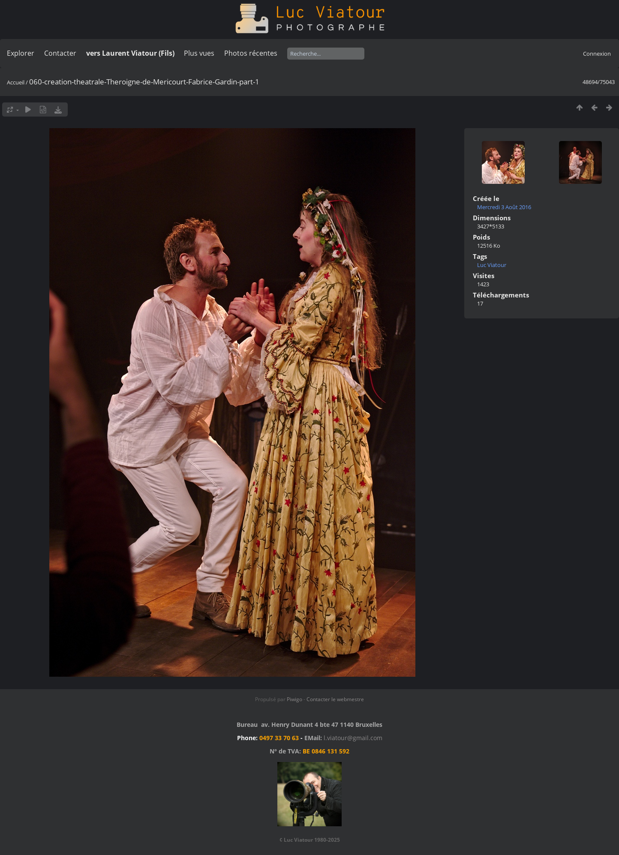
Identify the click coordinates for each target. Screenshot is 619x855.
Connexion (597, 53)
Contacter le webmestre (335, 699)
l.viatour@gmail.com (353, 738)
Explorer (20, 53)
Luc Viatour (491, 265)
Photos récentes (250, 53)
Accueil (15, 82)
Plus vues (199, 53)
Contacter (60, 53)
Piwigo (294, 699)
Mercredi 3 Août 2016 (504, 207)
